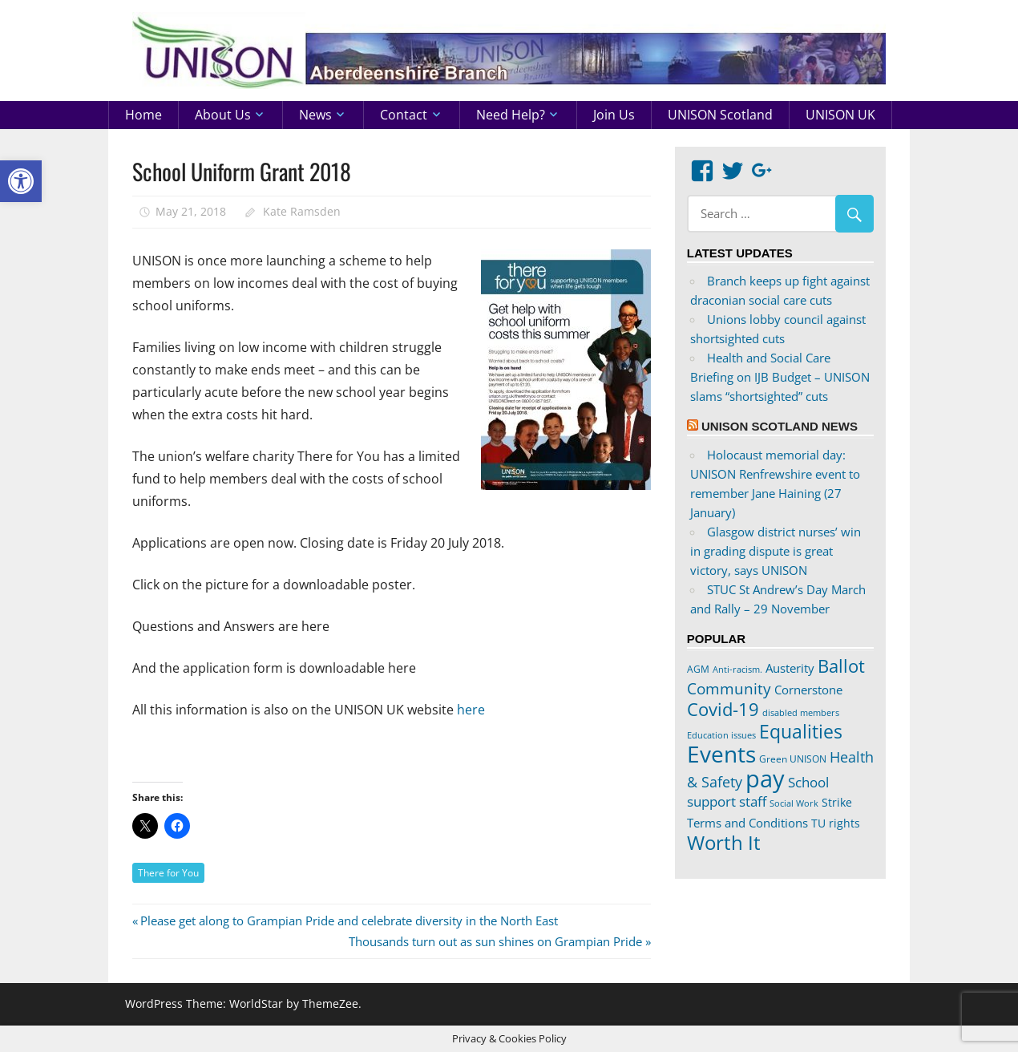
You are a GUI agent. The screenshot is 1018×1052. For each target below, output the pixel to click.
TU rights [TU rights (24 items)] (835, 823)
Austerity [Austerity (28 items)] (790, 668)
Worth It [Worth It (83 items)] (724, 842)
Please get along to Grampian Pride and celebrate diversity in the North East (348, 920)
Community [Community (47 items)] (729, 688)
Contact (403, 114)
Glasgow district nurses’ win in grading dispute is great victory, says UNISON (775, 551)
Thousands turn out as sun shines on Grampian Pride (495, 941)
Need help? (510, 114)
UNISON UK (840, 114)
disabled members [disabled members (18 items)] (800, 712)
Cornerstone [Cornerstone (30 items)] (808, 690)
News (315, 114)
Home (143, 114)
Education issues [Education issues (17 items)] (721, 735)
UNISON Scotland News (779, 426)
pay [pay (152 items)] (765, 779)
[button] (21, 181)
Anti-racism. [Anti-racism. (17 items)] (737, 669)
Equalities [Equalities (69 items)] (800, 731)
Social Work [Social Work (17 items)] (794, 803)
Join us (614, 114)
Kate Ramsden (302, 211)
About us (223, 114)
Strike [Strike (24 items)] (837, 802)
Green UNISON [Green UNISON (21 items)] (792, 759)
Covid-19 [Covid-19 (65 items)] (723, 709)
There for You (168, 873)
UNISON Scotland (720, 114)
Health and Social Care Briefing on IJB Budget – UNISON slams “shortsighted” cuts (780, 377)
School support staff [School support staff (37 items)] (758, 792)
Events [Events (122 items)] (721, 754)
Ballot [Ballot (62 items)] (841, 666)
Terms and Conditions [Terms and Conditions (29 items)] (747, 823)
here (471, 709)
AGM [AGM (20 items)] (698, 668)
